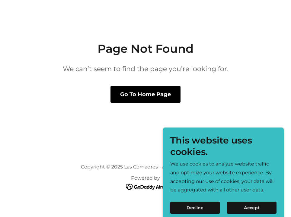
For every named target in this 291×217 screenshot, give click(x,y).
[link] (145, 187)
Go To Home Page (145, 94)
